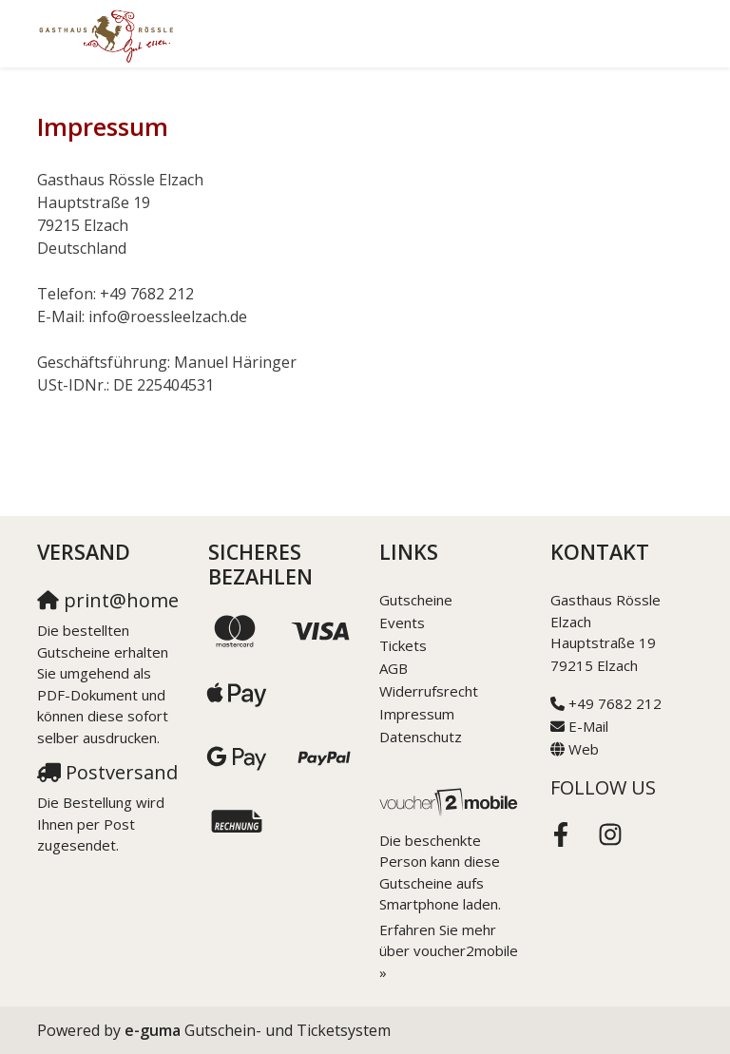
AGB (393, 668)
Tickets (403, 645)
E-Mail (588, 726)
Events (402, 622)
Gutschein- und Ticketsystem (258, 1030)
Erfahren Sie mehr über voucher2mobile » (448, 951)
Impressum (416, 713)
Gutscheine (415, 599)
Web (583, 748)
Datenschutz (420, 736)
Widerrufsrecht (428, 690)
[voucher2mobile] (450, 801)
